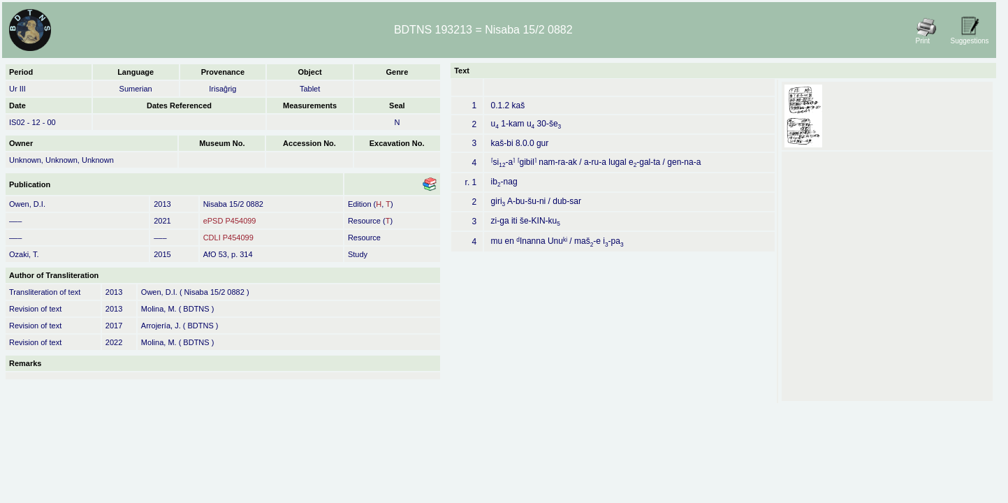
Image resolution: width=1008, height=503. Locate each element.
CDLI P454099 (228, 237)
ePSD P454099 (229, 221)
